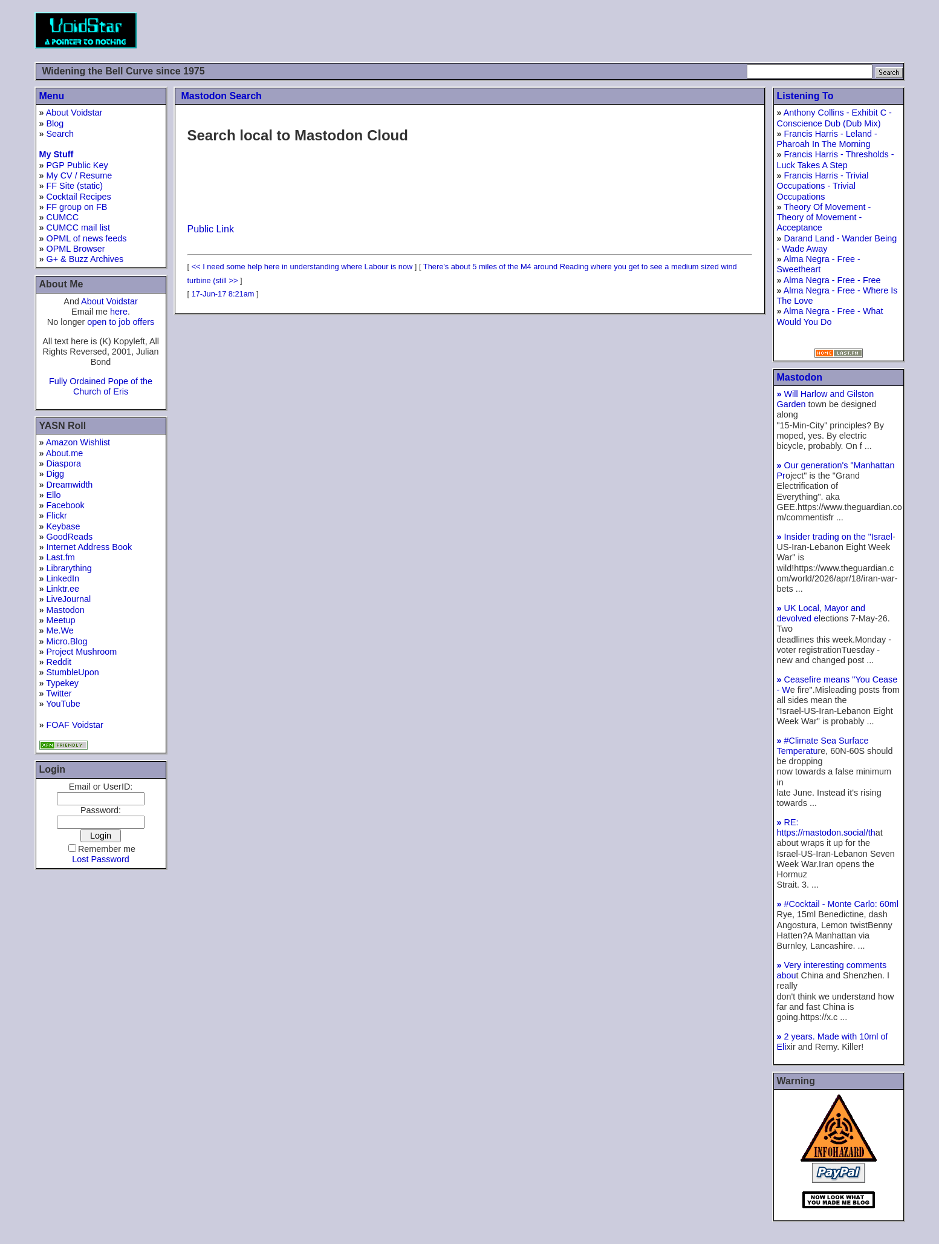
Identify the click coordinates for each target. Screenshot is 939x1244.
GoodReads (70, 537)
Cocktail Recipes (79, 196)
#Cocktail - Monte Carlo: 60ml (838, 904)
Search (60, 134)
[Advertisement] (685, 30)
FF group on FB (77, 207)
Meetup (61, 620)
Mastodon (66, 610)
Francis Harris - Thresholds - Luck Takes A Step (835, 159)
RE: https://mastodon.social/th (826, 827)
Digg (56, 474)
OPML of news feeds (87, 238)
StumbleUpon (73, 672)
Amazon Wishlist (78, 442)
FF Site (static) (75, 186)
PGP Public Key (77, 165)
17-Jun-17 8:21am (223, 293)
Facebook (66, 505)
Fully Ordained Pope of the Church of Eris (100, 386)
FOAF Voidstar (75, 725)
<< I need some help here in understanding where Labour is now (302, 266)
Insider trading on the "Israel (835, 537)
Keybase (63, 526)
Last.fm (61, 557)
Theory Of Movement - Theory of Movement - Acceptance (824, 217)
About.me (64, 453)
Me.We (60, 630)
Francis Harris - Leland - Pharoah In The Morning (827, 139)
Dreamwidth (70, 484)
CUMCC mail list (79, 227)
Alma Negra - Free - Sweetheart (818, 264)
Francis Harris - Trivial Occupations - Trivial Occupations (823, 186)
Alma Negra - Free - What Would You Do (830, 316)
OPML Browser (76, 249)
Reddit (59, 662)
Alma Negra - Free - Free (832, 280)
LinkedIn (63, 578)
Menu (52, 96)
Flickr (57, 515)
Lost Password (100, 859)
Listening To (805, 96)
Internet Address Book (89, 547)
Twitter (58, 693)
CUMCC (63, 217)
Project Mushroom (82, 651)
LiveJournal (69, 599)
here (119, 311)
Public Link (210, 229)
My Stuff (56, 154)
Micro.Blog (67, 641)
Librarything (69, 568)
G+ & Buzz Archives (85, 259)
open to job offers (120, 322)
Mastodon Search (221, 96)
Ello (54, 495)
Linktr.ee (63, 589)
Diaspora (64, 463)
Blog (55, 123)
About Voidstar (74, 112)
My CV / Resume (79, 175)
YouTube (63, 704)
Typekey (62, 683)
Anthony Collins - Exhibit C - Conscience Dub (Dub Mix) (834, 118)
